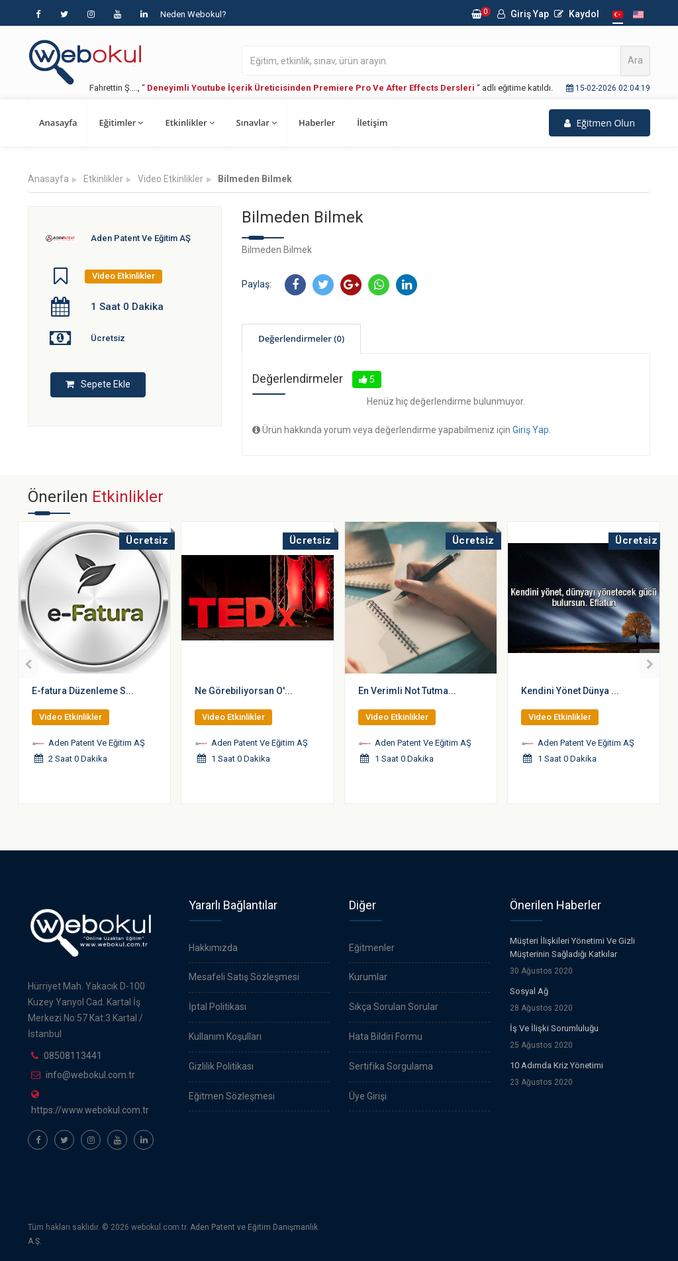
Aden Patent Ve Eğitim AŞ (141, 238)
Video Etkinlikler (170, 179)
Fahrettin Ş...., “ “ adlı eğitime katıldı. (321, 88)
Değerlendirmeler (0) (301, 338)
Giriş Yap (523, 14)
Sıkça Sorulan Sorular (393, 1006)
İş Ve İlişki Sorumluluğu (554, 1028)
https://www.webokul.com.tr (90, 1110)
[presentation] (28, 663)
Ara (635, 60)
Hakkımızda (213, 947)
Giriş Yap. (531, 430)
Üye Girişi (368, 1096)
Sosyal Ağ (529, 991)
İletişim (372, 122)
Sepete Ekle (98, 384)
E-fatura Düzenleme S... (83, 690)
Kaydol (576, 14)
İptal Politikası (217, 1006)
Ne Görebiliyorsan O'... (244, 690)
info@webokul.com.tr (90, 1075)
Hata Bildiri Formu (385, 1036)
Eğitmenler (372, 947)
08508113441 (73, 1055)
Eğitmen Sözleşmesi (232, 1096)
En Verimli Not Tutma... (407, 690)
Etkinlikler (189, 122)
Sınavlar (256, 122)
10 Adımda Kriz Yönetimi (556, 1065)
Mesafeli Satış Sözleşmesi (244, 977)
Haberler (317, 122)
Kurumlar (368, 977)
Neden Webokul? (193, 14)
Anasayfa (58, 122)
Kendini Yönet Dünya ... (570, 690)
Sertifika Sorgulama (391, 1066)
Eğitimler (121, 122)
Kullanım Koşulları (225, 1036)
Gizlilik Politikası (221, 1066)
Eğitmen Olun (599, 123)
